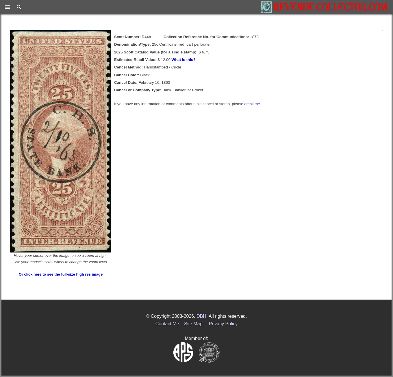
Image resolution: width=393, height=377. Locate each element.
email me (252, 104)
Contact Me (167, 323)
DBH (201, 316)
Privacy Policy (223, 323)
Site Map (193, 323)
